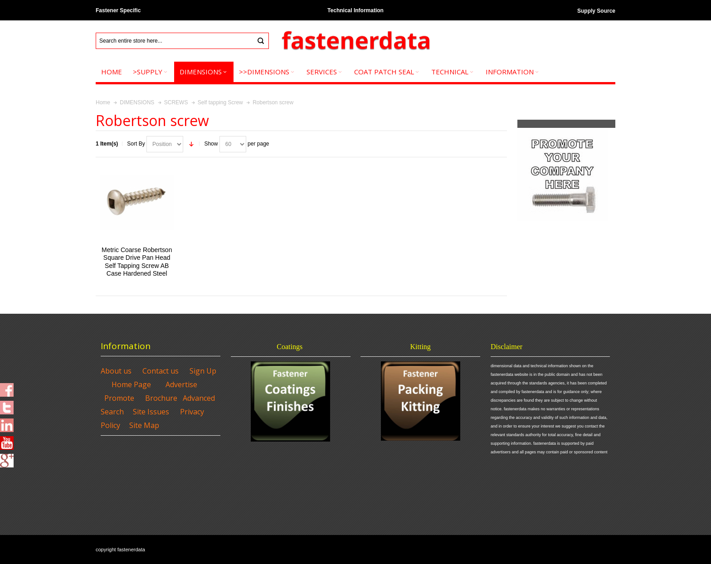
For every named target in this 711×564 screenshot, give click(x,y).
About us (116, 371)
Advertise (181, 384)
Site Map (144, 425)
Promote (119, 398)
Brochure (161, 398)
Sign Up (203, 371)
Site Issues (151, 412)
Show (211, 144)
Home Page (131, 384)
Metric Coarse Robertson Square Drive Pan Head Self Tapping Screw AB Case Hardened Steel (137, 261)
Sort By (136, 144)
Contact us (160, 371)
